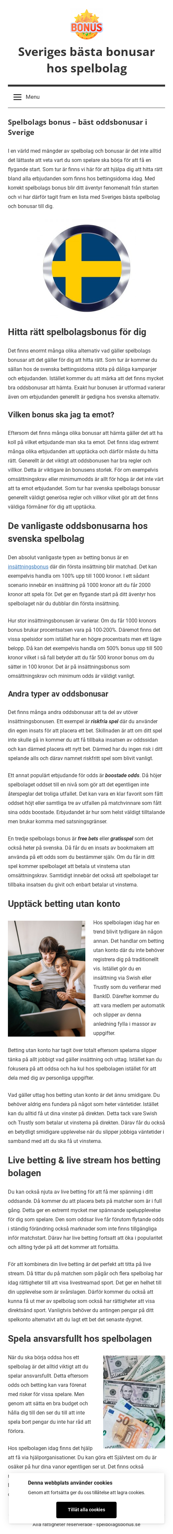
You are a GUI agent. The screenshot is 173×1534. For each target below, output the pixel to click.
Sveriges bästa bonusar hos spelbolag (86, 59)
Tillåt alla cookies (86, 1509)
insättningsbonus (28, 567)
